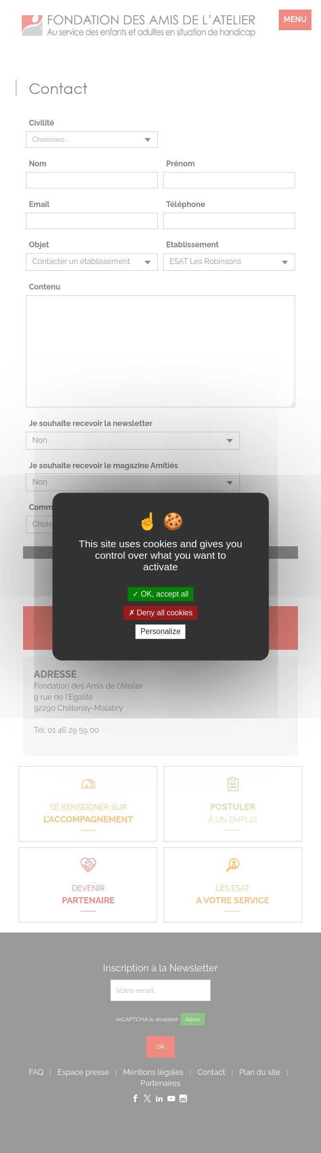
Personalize (161, 632)
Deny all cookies (161, 613)
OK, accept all (160, 594)
